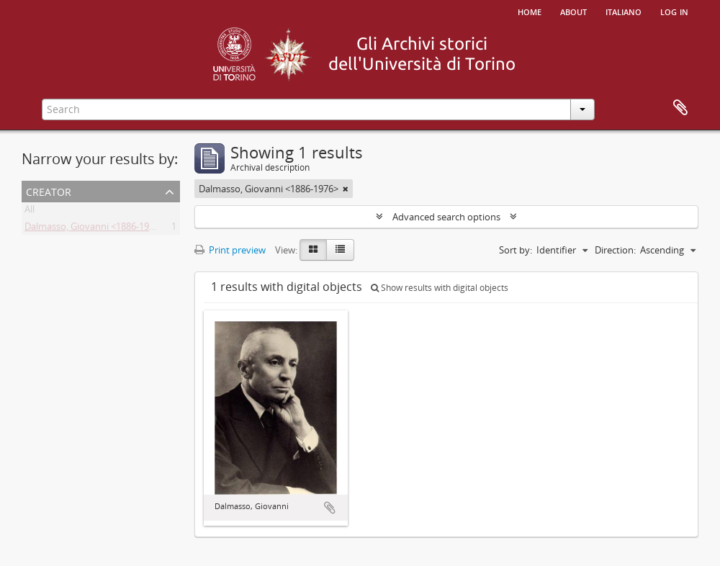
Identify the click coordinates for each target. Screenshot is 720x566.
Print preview (230, 249)
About (573, 11)
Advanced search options (446, 216)
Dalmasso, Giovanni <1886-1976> (94, 229)
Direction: (615, 249)
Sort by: (515, 249)
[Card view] (313, 250)
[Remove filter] (345, 188)
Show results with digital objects (439, 288)
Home (529, 11)
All (29, 211)
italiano (624, 11)
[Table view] (340, 250)
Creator (48, 190)
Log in (674, 11)
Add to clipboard (330, 507)
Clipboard (680, 108)
